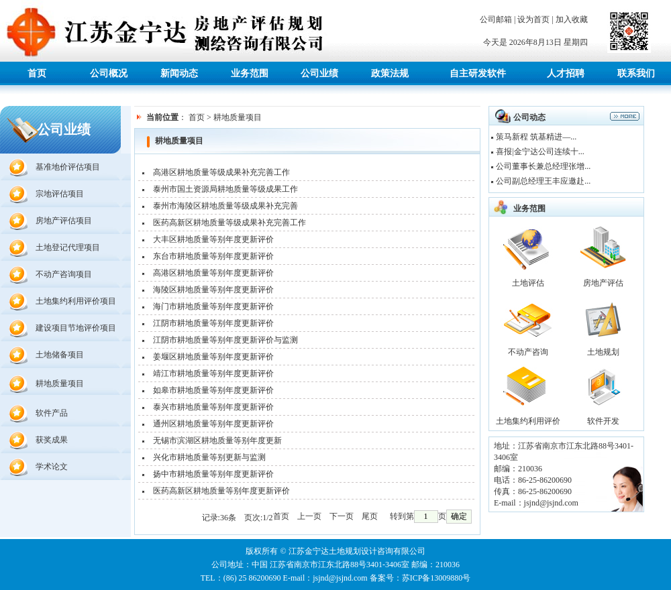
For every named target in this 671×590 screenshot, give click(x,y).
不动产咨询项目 (64, 274)
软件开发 (603, 421)
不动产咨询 (528, 352)
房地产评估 (603, 283)
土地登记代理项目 (68, 247)
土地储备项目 (60, 354)
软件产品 (52, 413)
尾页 (370, 516)
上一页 (309, 516)
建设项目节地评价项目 (76, 328)
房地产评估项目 (64, 220)
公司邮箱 (496, 19)
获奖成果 (52, 440)
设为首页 (533, 19)
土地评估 (528, 283)
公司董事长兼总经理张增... (543, 166)
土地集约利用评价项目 (76, 301)
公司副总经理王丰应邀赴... (543, 181)
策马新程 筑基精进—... (536, 136)
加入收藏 (572, 19)
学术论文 (52, 466)
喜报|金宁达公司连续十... (540, 151)
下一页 (341, 516)
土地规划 (603, 352)
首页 (197, 117)
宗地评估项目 (60, 193)
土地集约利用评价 (528, 421)
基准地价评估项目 (68, 167)
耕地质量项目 (60, 383)
